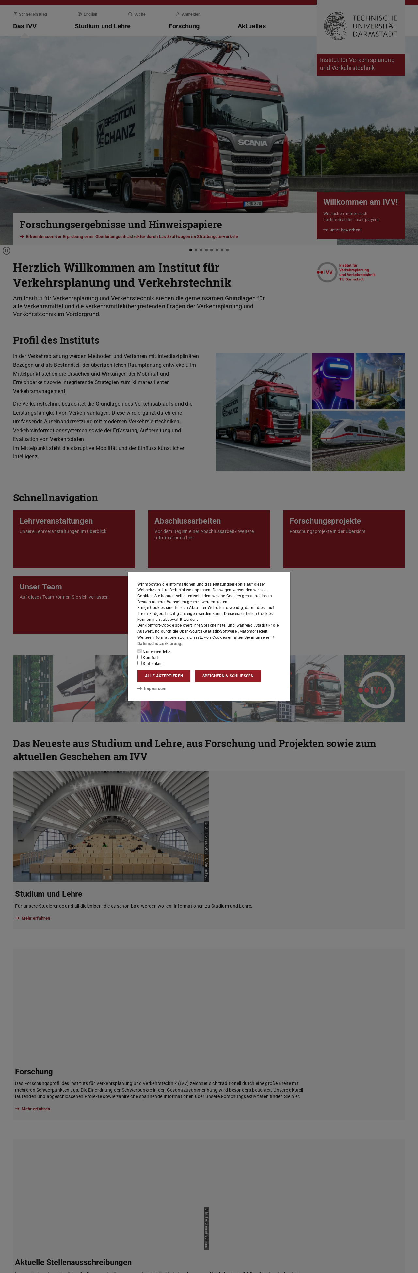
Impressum (150, 688)
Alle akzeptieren (164, 676)
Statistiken (150, 663)
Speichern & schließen (227, 676)
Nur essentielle (153, 651)
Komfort (147, 657)
